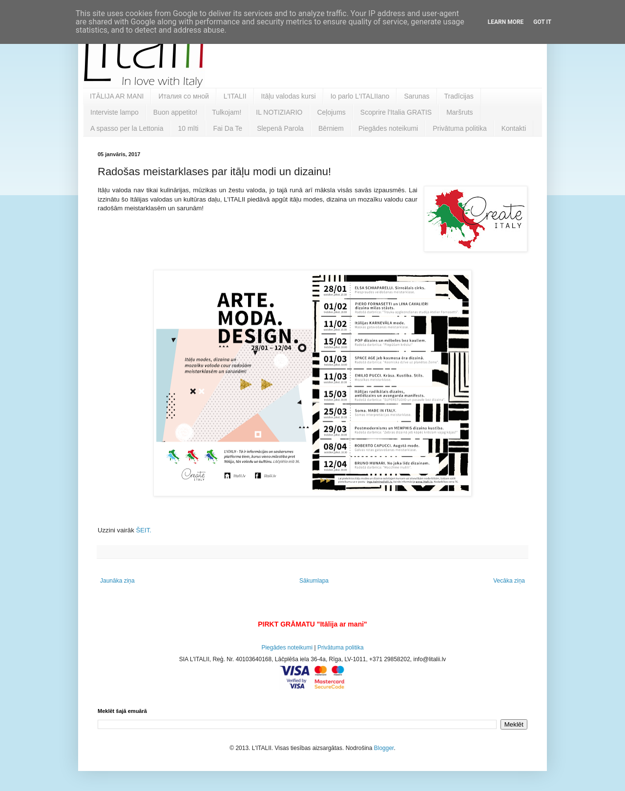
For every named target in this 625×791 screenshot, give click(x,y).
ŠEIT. (143, 530)
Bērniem (331, 128)
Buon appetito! (175, 112)
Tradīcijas (459, 96)
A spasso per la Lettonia (126, 128)
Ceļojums (331, 112)
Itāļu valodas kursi (288, 96)
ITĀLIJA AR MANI (117, 96)
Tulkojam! (226, 112)
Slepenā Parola (280, 128)
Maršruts (459, 112)
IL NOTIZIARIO (279, 112)
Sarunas (416, 96)
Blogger (384, 748)
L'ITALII (235, 96)
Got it (542, 22)
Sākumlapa (314, 580)
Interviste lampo (114, 112)
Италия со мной (183, 96)
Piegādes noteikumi (388, 128)
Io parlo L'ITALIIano (360, 96)
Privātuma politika (460, 128)
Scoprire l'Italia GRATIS (396, 112)
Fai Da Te (227, 128)
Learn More (506, 22)
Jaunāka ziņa (117, 580)
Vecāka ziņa (509, 580)
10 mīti (188, 128)
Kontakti (513, 128)
